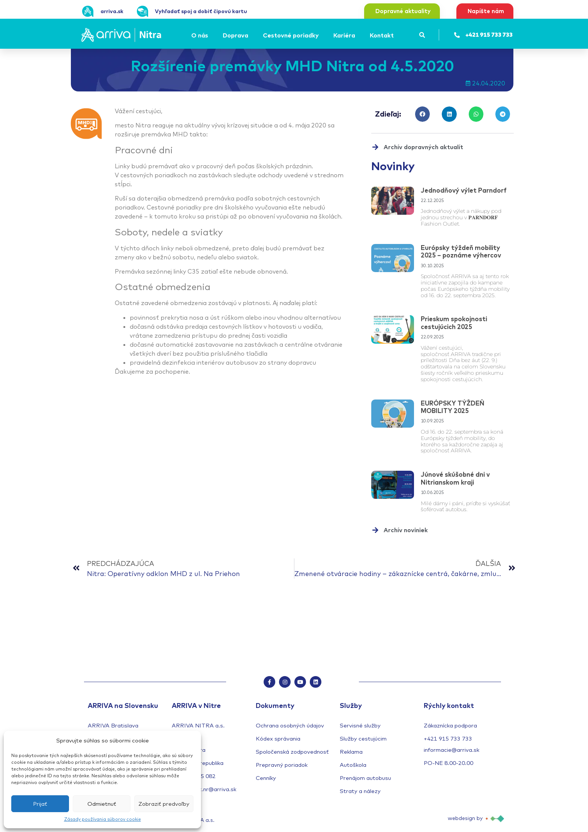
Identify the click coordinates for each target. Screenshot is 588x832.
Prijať (40, 803)
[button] (422, 35)
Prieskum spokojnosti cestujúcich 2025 (454, 322)
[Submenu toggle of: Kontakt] (396, 35)
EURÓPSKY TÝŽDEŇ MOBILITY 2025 (452, 407)
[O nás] (201, 35)
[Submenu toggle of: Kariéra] (357, 35)
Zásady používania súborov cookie (102, 819)
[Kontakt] (382, 35)
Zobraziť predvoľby (163, 803)
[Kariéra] (345, 35)
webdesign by (465, 821)
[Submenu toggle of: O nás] (210, 35)
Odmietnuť (101, 803)
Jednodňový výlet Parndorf (464, 190)
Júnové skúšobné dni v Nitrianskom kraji (455, 478)
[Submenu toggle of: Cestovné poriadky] (321, 35)
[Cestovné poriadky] (292, 35)
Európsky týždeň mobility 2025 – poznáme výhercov (461, 251)
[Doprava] (236, 35)
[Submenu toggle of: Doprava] (250, 35)
